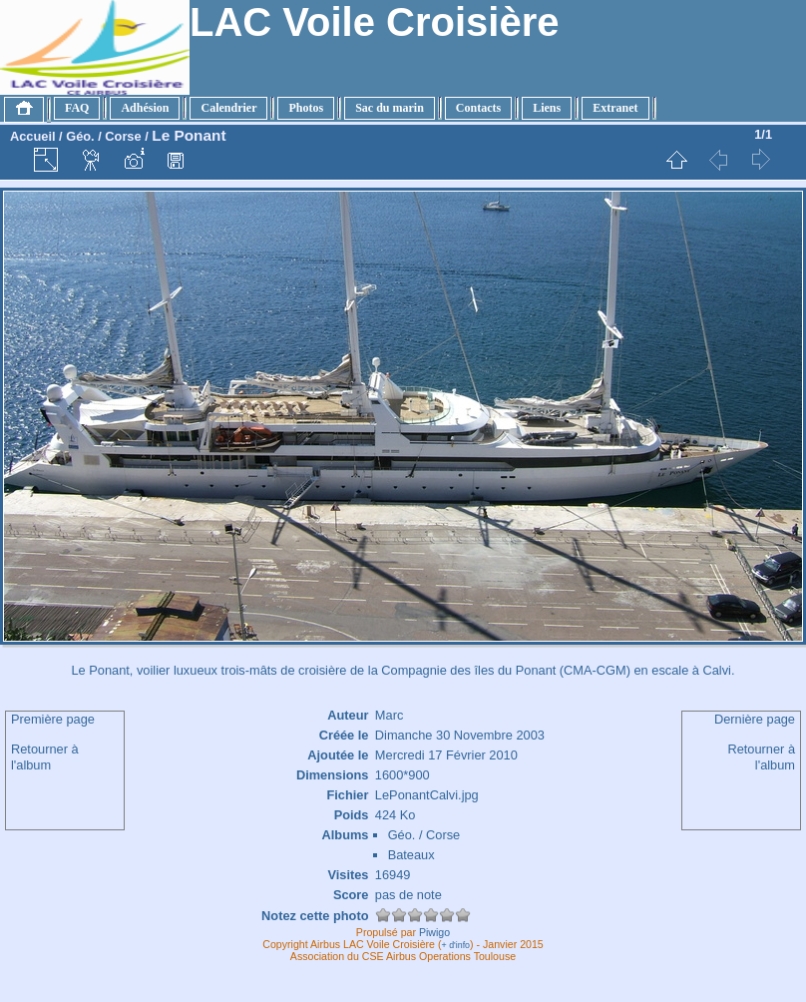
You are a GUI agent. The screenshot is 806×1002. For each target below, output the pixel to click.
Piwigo (434, 932)
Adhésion (145, 108)
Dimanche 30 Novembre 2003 (460, 735)
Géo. (80, 136)
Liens (547, 108)
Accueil (33, 136)
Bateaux (411, 854)
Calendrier (228, 108)
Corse (123, 136)
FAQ (77, 108)
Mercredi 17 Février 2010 (446, 755)
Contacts (478, 108)
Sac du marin (389, 108)
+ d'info (456, 945)
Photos (305, 108)
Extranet (615, 108)
